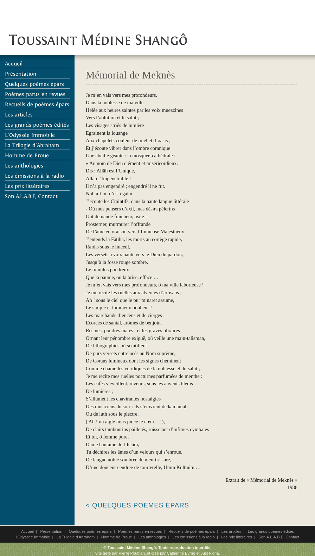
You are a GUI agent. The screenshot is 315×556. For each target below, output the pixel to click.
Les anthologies (152, 537)
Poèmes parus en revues (140, 531)
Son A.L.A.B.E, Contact (278, 537)
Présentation (51, 531)
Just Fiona (210, 553)
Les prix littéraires (236, 537)
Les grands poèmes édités (271, 531)
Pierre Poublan (132, 553)
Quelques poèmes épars (90, 531)
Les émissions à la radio (194, 537)
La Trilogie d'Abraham (76, 537)
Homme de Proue (116, 537)
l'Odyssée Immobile (33, 537)
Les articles (231, 531)
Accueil (27, 531)
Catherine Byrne (181, 553)
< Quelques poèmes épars (137, 505)
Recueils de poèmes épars (191, 531)
